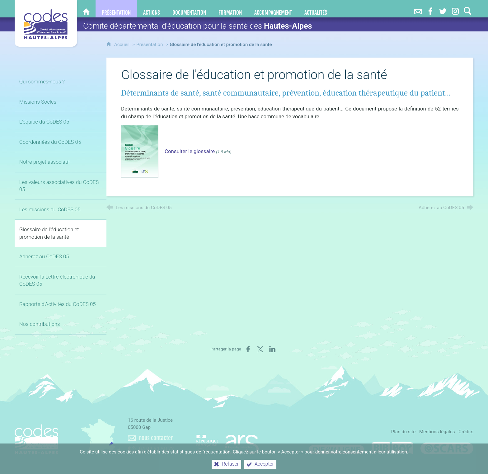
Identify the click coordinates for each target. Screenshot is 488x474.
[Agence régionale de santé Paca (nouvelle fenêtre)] (227, 441)
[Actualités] (315, 8)
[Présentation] (116, 8)
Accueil (122, 44)
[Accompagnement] (273, 8)
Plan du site (403, 431)
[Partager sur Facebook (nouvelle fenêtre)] (248, 349)
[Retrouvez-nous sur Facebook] (430, 8)
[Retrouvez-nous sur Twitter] (443, 8)
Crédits (465, 431)
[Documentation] (189, 8)
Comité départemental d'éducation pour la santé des (197, 26)
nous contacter (156, 438)
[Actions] (151, 8)
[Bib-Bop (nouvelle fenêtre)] (392, 448)
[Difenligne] (336, 448)
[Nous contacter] (418, 8)
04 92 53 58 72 (156, 449)
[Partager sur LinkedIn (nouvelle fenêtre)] (272, 349)
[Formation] (230, 8)
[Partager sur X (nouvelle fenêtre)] (260, 349)
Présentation (149, 44)
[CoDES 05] (86, 8)
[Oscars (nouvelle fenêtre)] (446, 448)
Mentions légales (437, 431)
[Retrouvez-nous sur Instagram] (455, 8)
